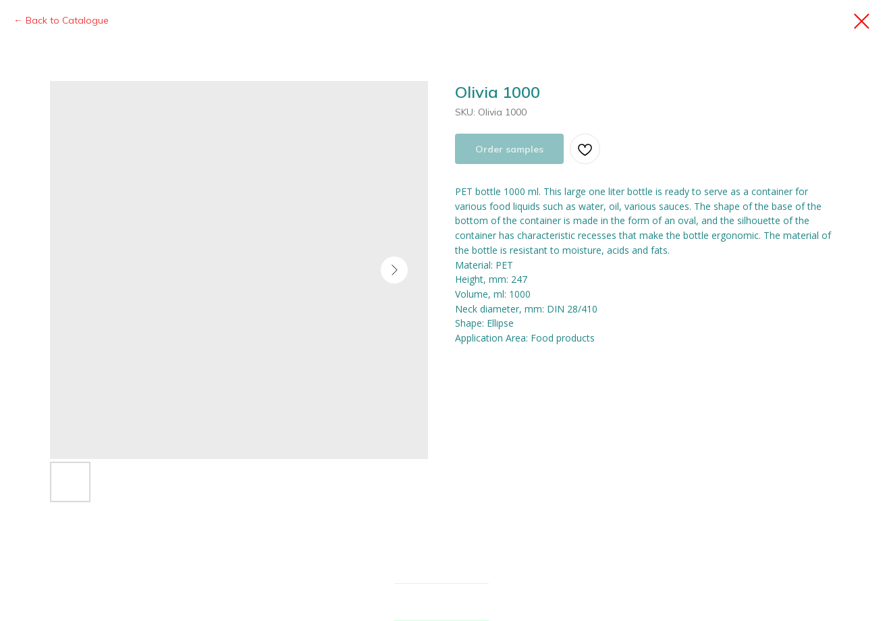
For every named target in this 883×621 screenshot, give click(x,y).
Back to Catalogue (67, 20)
